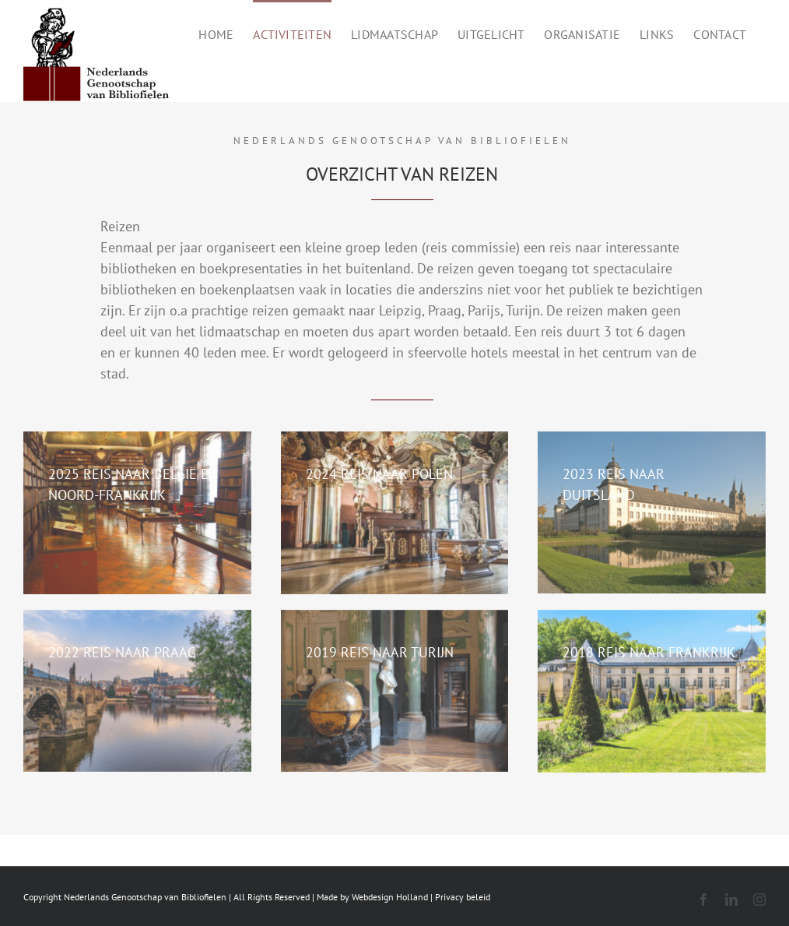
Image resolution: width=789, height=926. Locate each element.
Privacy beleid (462, 897)
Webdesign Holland (390, 897)
